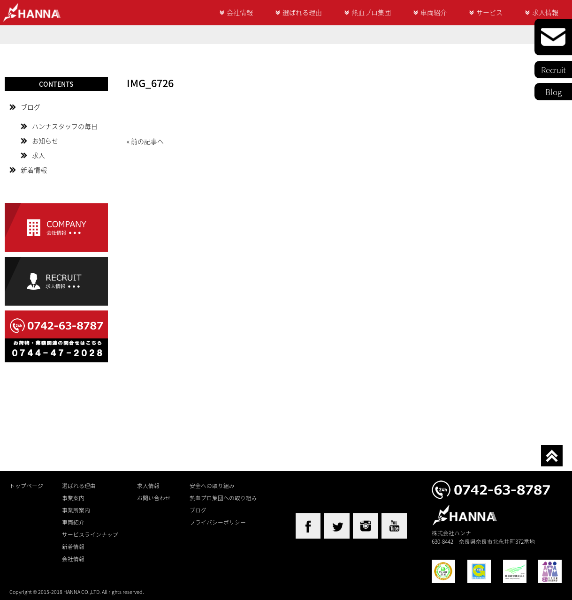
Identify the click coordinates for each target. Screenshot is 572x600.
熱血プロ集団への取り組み (223, 498)
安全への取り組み (212, 485)
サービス (489, 12)
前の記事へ (147, 141)
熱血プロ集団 (371, 12)
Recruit (553, 69)
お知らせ (45, 140)
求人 (38, 155)
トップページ (26, 485)
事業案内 (73, 498)
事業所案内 (76, 510)
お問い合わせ (154, 498)
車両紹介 (433, 12)
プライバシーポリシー (218, 522)
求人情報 (545, 12)
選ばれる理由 (302, 12)
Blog (553, 92)
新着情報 (34, 169)
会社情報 (240, 12)
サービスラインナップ (90, 534)
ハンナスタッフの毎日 (65, 126)
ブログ (30, 107)
